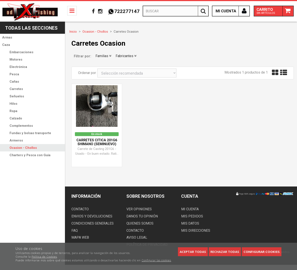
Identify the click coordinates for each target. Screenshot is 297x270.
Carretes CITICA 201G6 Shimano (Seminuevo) (96, 142)
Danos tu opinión (142, 216)
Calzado (16, 118)
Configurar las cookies (156, 260)
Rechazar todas (224, 251)
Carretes (16, 89)
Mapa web (80, 237)
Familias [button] (103, 56)
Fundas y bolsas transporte (30, 133)
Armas (7, 37)
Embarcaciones (21, 52)
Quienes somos (139, 223)
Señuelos (17, 96)
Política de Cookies (44, 257)
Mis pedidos (192, 216)
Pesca (14, 74)
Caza (6, 45)
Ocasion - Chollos (23, 148)
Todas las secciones (31, 28)
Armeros (16, 140)
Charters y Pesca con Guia (30, 155)
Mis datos (190, 223)
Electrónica (18, 67)
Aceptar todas (193, 251)
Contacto (80, 209)
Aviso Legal (136, 237)
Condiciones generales (92, 223)
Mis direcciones (195, 230)
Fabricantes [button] (126, 56)
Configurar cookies (262, 251)
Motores (16, 59)
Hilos (13, 104)
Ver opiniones (139, 209)
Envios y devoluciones (91, 216)
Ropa (13, 111)
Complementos (21, 126)
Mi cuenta (190, 209)
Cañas (14, 82)
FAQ (74, 230)
